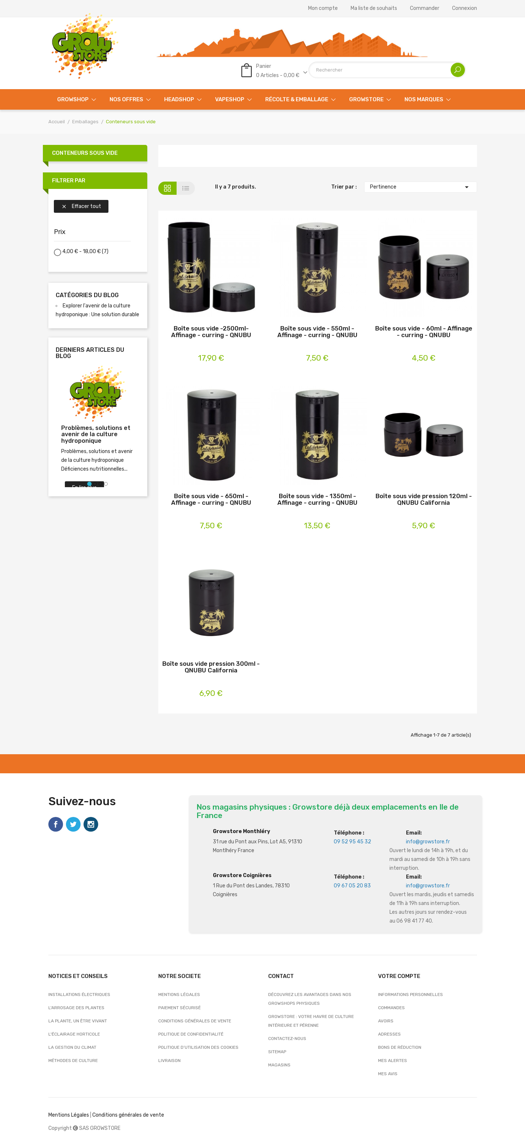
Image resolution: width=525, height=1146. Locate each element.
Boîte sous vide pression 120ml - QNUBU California (424, 499)
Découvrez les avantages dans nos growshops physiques (309, 999)
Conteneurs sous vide (85, 153)
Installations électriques (79, 994)
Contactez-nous (287, 1038)
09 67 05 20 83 (352, 886)
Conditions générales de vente (194, 1020)
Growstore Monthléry (241, 831)
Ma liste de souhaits (374, 8)
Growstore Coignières (242, 875)
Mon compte (323, 8)
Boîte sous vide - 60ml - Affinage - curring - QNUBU (423, 332)
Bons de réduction (399, 1047)
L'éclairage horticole (74, 1034)
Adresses (389, 1034)
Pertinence (420, 187)
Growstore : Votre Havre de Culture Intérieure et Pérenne (311, 1021)
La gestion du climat (72, 1047)
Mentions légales (179, 994)
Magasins (279, 1064)
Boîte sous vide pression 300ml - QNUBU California (211, 667)
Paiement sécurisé (179, 1007)
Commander (424, 8)
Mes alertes (392, 1060)
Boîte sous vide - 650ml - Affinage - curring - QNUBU (211, 499)
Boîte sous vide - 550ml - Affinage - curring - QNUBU (317, 332)
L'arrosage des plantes (76, 1007)
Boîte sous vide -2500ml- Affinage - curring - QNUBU (211, 332)
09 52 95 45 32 (352, 842)
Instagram (91, 824)
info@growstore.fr (428, 842)
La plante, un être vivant (77, 1020)
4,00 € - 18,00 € (85, 251)
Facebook (55, 824)
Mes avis (388, 1073)
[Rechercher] (387, 70)
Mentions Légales (68, 1115)
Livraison (169, 1060)
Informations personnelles (410, 994)
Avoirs (385, 1020)
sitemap (277, 1051)
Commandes (391, 1007)
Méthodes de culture (73, 1060)
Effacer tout (81, 206)
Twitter (73, 824)
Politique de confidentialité (190, 1034)
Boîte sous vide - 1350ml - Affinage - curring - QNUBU (317, 499)
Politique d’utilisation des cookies (198, 1047)
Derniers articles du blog (90, 353)
